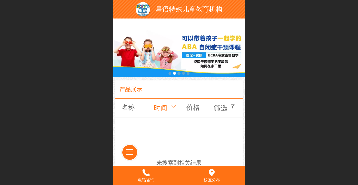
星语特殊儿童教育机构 (189, 9)
